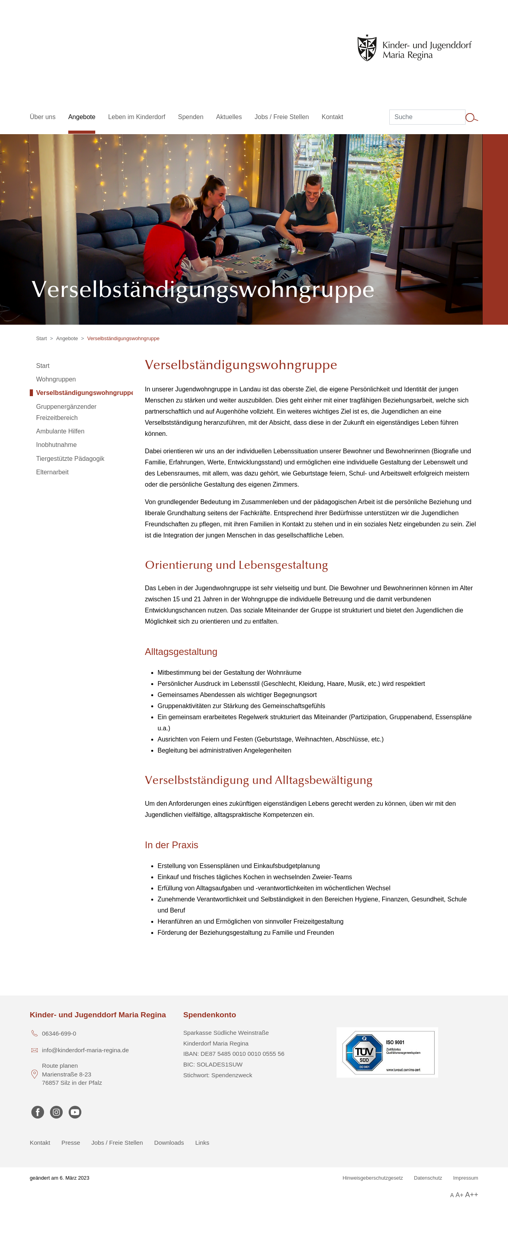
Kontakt (40, 1142)
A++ (471, 1195)
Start (41, 338)
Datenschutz (428, 1178)
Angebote (67, 338)
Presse (71, 1142)
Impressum (465, 1178)
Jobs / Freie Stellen (117, 1142)
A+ (460, 1195)
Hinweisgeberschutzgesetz (373, 1178)
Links (202, 1142)
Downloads (169, 1142)
